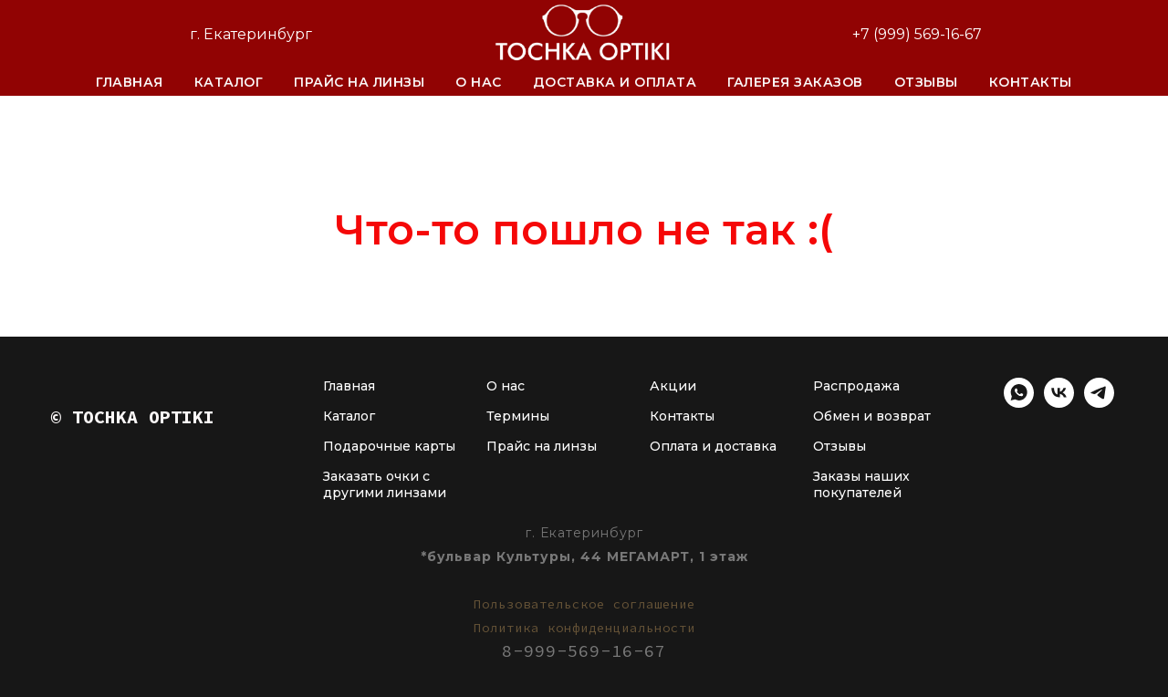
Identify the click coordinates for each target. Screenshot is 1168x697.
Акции (673, 386)
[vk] (1059, 403)
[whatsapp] (1019, 403)
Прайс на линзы (359, 82)
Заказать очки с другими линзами (384, 484)
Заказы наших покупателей (861, 484)
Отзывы (926, 82)
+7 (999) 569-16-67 (917, 34)
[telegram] (1099, 403)
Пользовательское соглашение (584, 604)
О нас (478, 82)
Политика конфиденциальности (584, 627)
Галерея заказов (795, 82)
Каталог (229, 82)
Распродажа (856, 386)
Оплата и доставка (713, 446)
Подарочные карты (389, 446)
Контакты (1030, 82)
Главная (129, 82)
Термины (517, 416)
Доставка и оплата (615, 82)
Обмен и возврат (872, 416)
